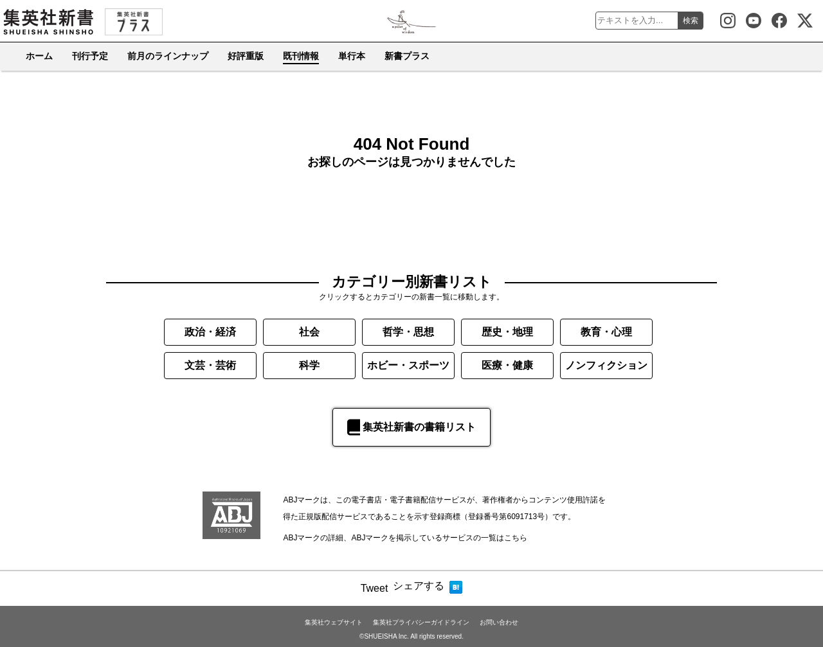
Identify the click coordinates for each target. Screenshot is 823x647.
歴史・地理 (507, 331)
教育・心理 (606, 331)
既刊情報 (301, 56)
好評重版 (246, 56)
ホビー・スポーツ (408, 365)
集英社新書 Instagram (728, 20)
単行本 (351, 56)
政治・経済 (210, 331)
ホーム (39, 56)
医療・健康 (507, 365)
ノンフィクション (606, 365)
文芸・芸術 (210, 365)
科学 (309, 365)
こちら (515, 537)
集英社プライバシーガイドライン (421, 622)
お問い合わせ (499, 622)
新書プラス (407, 56)
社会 (309, 331)
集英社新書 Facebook (779, 20)
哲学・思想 (408, 331)
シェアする (418, 585)
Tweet (374, 588)
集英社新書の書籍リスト (411, 427)
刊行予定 (90, 56)
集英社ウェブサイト (334, 622)
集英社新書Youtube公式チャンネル (753, 20)
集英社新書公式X (805, 20)
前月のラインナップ (167, 56)
